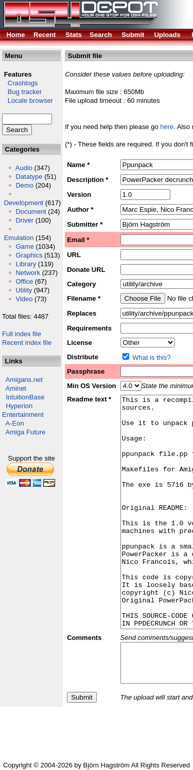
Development (24, 203)
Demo (24, 185)
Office (24, 281)
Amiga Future (26, 432)
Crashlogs (20, 83)
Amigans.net (24, 379)
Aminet (16, 388)
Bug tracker (22, 92)
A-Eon (15, 423)
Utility (23, 290)
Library (25, 264)
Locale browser (27, 100)
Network (27, 273)
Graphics (28, 255)
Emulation (19, 238)
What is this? (151, 357)
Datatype (28, 176)
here (166, 127)
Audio (23, 168)
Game (24, 246)
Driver (24, 220)
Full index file (21, 334)
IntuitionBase (25, 397)
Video (23, 299)
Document (30, 211)
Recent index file (26, 342)
